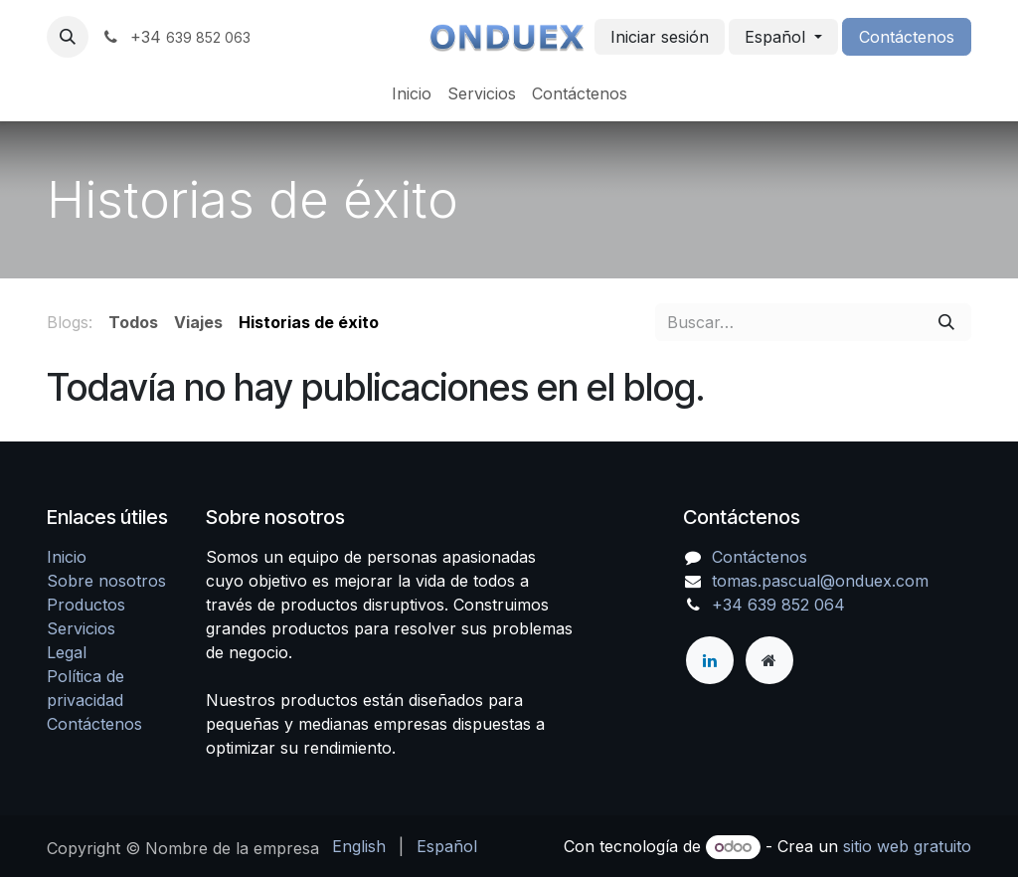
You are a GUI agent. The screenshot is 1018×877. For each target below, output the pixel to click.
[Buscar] (946, 322)
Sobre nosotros (106, 581)
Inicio (66, 557)
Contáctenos (906, 37)
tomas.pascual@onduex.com (820, 581)
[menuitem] (411, 93)
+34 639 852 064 (778, 604)
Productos (86, 604)
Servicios (81, 628)
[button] (67, 37)
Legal (66, 652)
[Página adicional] (769, 660)
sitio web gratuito (907, 846)
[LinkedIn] (710, 660)
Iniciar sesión (659, 37)
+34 (175, 37)
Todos (133, 322)
